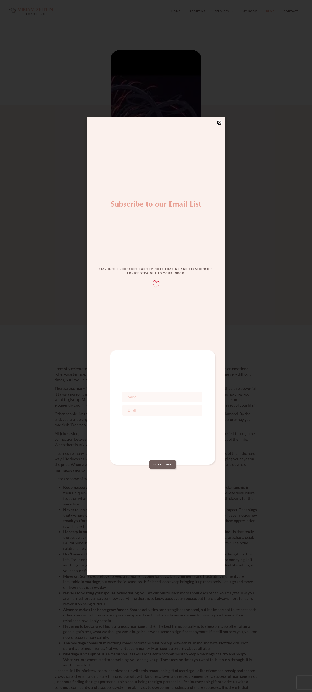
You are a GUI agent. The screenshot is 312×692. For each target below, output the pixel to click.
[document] (156, 346)
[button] (219, 122)
